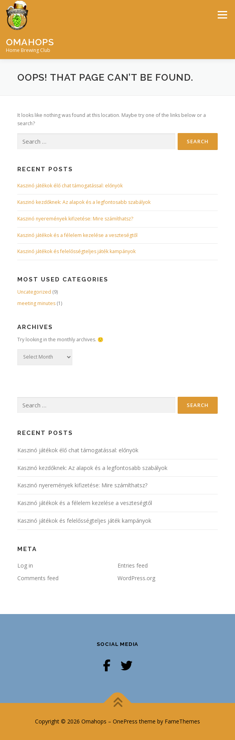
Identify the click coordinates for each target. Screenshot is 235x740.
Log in (25, 565)
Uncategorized (34, 292)
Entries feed (133, 565)
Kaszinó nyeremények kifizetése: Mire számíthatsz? (75, 218)
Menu (221, 14)
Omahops (30, 41)
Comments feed (38, 578)
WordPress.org (136, 578)
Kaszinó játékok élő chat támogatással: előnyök (70, 185)
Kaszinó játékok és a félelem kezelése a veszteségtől (77, 235)
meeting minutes (36, 303)
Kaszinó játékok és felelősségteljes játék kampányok (76, 251)
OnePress (125, 721)
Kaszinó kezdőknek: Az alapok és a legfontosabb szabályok (84, 202)
